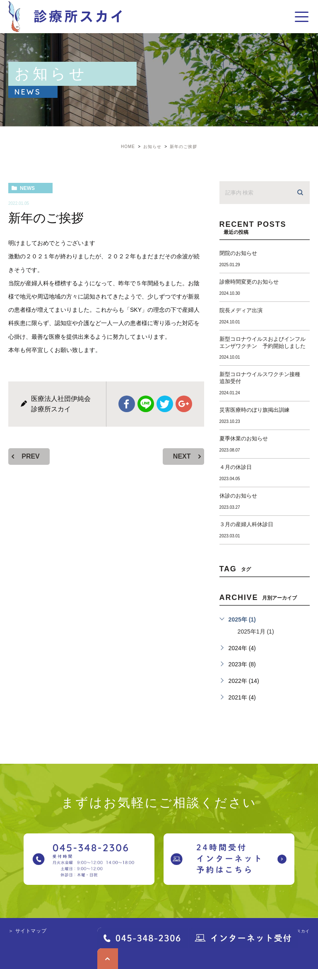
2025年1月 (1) (256, 631)
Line (145, 404)
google (184, 404)
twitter (165, 404)
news (27, 188)
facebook (126, 404)
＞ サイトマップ (27, 931)
